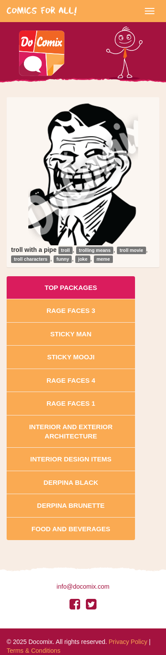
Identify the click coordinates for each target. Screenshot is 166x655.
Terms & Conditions (33, 650)
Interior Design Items (70, 459)
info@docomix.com (83, 586)
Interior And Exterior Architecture (71, 431)
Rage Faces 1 (70, 403)
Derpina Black (70, 482)
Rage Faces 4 (70, 380)
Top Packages (71, 287)
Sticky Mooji (70, 357)
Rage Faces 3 (70, 310)
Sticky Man (70, 334)
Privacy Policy (128, 641)
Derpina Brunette (71, 505)
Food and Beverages (70, 529)
